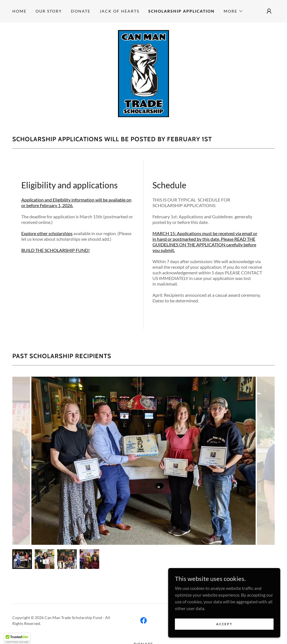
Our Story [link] (49, 11)
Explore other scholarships (47, 233)
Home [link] (19, 11)
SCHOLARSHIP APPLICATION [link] (181, 11)
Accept (224, 631)
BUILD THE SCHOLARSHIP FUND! (55, 250)
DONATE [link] (81, 11)
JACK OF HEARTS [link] (119, 11)
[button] (233, 11)
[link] (143, 72)
